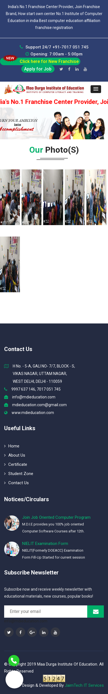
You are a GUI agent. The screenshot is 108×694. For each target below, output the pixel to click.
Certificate (15, 464)
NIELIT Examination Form (45, 543)
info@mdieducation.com (33, 397)
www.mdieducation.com (33, 412)
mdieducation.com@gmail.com (39, 405)
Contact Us (16, 482)
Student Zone (18, 473)
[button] (96, 89)
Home (11, 446)
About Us (14, 455)
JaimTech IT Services (84, 685)
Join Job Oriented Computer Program (56, 517)
